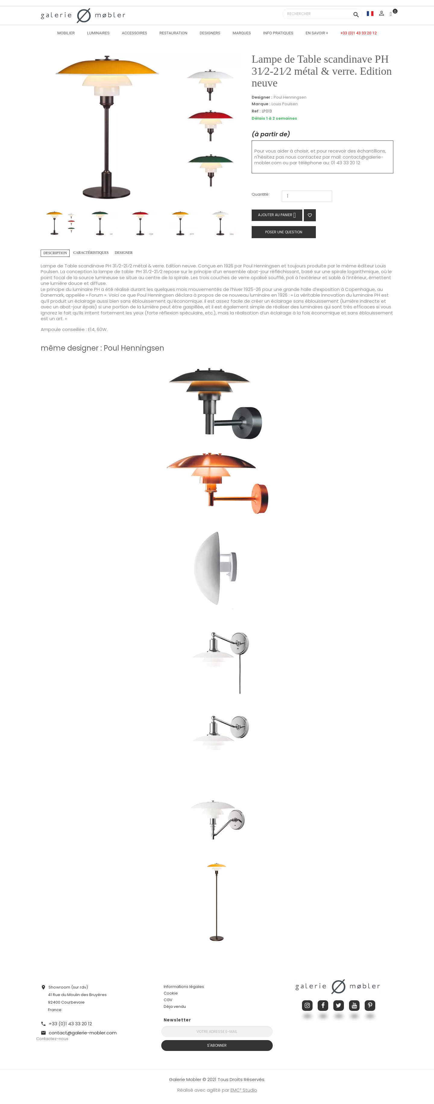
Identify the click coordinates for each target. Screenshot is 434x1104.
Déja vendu (175, 1006)
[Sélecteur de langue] (370, 13)
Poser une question (283, 232)
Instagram (307, 1005)
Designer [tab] (124, 253)
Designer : (262, 97)
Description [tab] (55, 253)
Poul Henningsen (290, 97)
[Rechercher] (322, 14)
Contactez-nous (52, 1039)
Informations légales (184, 986)
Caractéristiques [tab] (90, 253)
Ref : (256, 111)
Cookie (171, 993)
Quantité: (260, 194)
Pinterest (370, 1005)
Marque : (261, 104)
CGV (168, 1000)
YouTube (354, 1005)
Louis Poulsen (285, 104)
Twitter (338, 1005)
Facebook (323, 1005)
